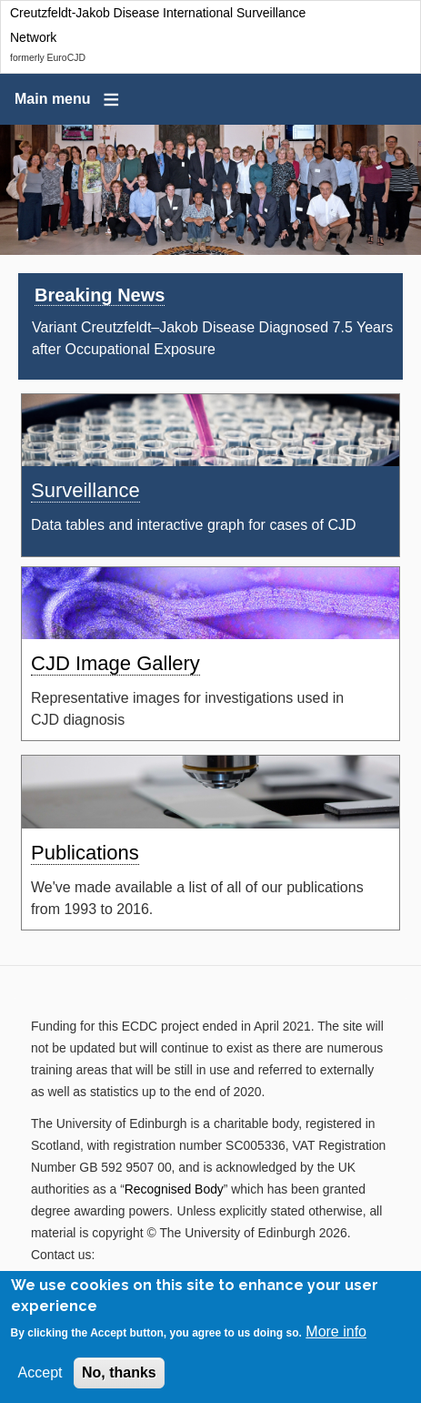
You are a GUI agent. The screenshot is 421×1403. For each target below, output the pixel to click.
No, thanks (119, 1376)
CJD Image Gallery (115, 663)
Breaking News (100, 295)
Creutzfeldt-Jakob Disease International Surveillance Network (158, 25)
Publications (85, 852)
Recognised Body (174, 1189)
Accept (40, 1376)
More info (336, 1335)
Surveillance (85, 490)
